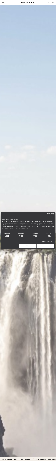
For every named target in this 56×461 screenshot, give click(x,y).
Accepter (45, 245)
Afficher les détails (47, 241)
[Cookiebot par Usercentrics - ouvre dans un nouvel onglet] (48, 214)
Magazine (27, 459)
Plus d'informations (24, 228)
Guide (21, 459)
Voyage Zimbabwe (7, 459)
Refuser (28, 245)
